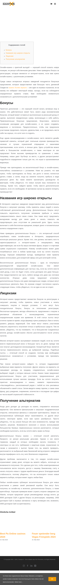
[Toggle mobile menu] (55, 4)
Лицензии (9, 56)
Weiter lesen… (19, 582)
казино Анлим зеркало (18, 88)
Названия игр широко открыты (18, 53)
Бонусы (9, 50)
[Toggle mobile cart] (51, 4)
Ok (52, 579)
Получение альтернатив (15, 59)
